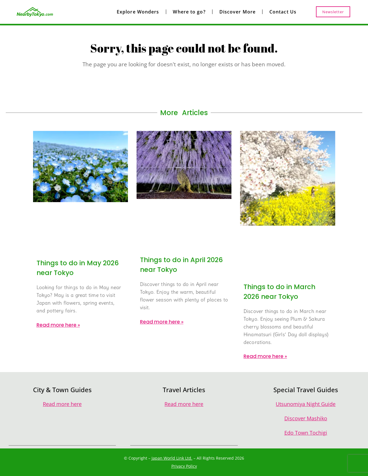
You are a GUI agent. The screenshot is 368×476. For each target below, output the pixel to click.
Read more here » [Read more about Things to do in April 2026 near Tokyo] (161, 321)
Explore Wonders (138, 12)
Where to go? (189, 12)
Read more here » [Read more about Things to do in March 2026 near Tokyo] (265, 356)
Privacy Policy (184, 466)
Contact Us (282, 12)
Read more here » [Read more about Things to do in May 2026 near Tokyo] (58, 325)
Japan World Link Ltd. (172, 458)
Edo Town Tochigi (305, 432)
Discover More (237, 12)
